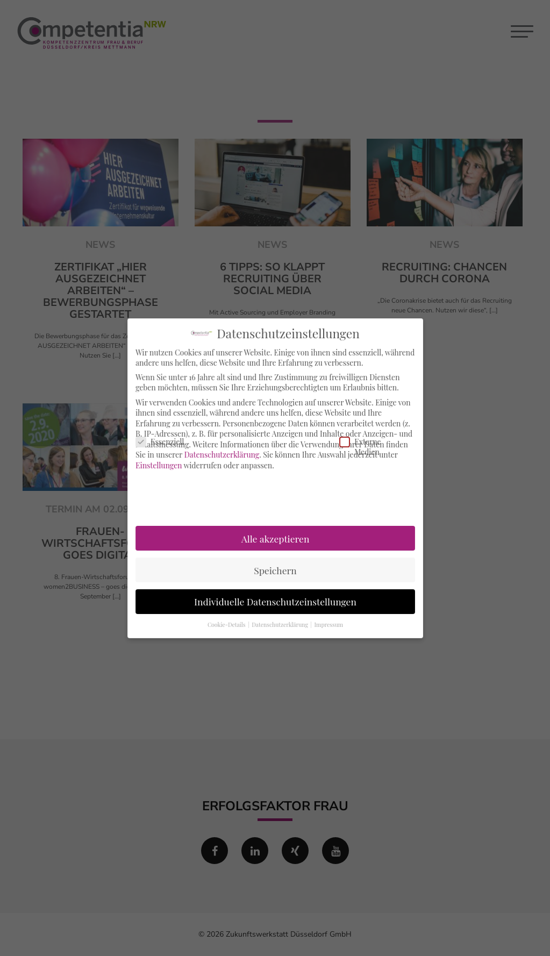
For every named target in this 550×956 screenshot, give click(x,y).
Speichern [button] (275, 568)
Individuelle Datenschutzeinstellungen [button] (275, 599)
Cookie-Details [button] (228, 621)
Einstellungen (161, 465)
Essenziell (150, 442)
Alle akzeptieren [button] (274, 537)
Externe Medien (355, 447)
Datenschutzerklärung (222, 455)
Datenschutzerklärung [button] (280, 621)
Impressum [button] (327, 621)
